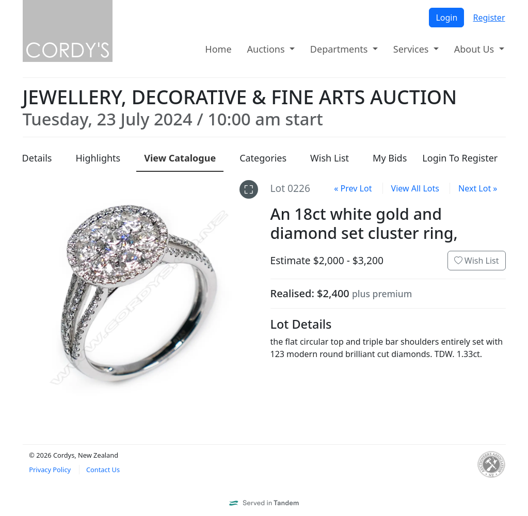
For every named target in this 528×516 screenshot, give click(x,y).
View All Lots (415, 188)
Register (489, 17)
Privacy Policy (50, 469)
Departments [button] (340, 49)
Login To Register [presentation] (460, 158)
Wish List (476, 260)
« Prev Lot (353, 188)
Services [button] (412, 49)
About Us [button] (475, 49)
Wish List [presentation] (329, 158)
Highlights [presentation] (97, 158)
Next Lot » (477, 188)
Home (218, 49)
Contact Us (103, 469)
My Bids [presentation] (390, 158)
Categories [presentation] (262, 158)
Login (446, 17)
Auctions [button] (267, 49)
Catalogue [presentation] (180, 158)
